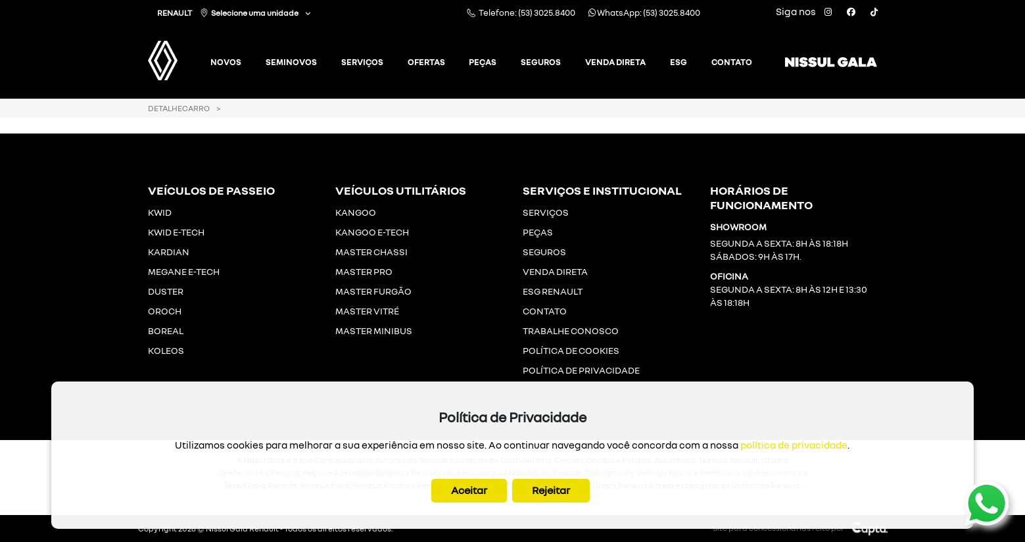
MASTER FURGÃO (373, 291)
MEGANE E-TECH (184, 271)
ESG (678, 62)
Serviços (362, 62)
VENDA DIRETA (555, 271)
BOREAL (165, 330)
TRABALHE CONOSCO (571, 330)
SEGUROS (544, 251)
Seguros (541, 62)
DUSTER (165, 291)
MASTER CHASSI (371, 251)
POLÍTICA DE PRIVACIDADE (581, 370)
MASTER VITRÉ (367, 310)
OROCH (164, 310)
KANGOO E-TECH (372, 231)
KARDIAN (168, 251)
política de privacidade (793, 445)
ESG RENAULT (553, 291)
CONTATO (545, 310)
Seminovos (291, 62)
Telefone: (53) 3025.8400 (521, 12)
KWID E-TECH (176, 231)
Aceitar (469, 490)
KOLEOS (166, 350)
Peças (482, 62)
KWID (160, 212)
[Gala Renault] (179, 56)
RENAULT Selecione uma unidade (228, 13)
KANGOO (355, 212)
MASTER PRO (364, 271)
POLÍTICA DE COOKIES (571, 350)
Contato (731, 62)
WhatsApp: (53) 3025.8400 (644, 12)
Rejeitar (551, 490)
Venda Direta (615, 62)
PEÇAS (538, 231)
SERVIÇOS (546, 212)
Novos (225, 62)
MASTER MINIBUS (373, 330)
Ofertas (426, 62)
